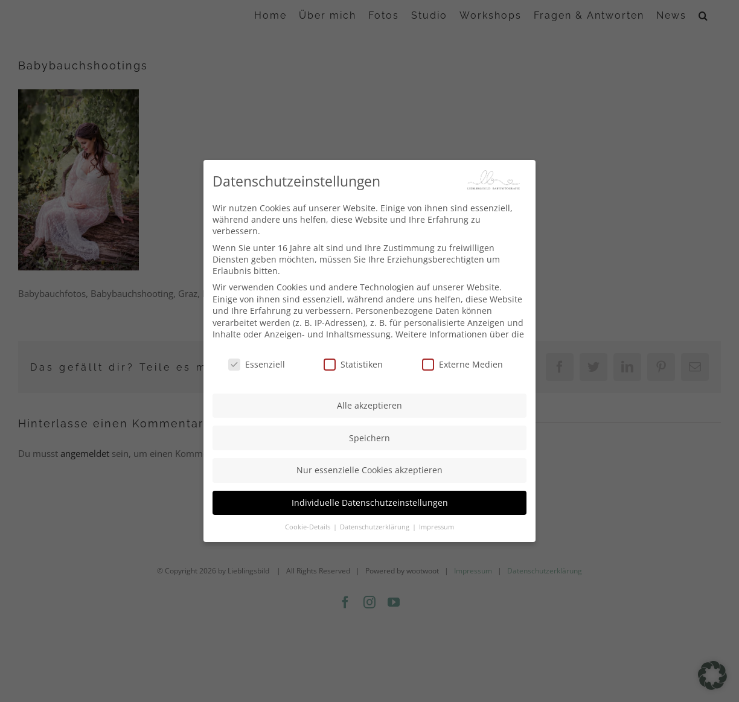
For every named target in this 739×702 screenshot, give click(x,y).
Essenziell (256, 363)
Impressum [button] (436, 526)
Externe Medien (462, 363)
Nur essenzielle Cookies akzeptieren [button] (369, 469)
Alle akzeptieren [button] (369, 404)
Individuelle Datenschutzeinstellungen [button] (370, 502)
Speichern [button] (369, 436)
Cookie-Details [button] (308, 526)
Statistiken (353, 363)
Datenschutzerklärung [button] (375, 526)
